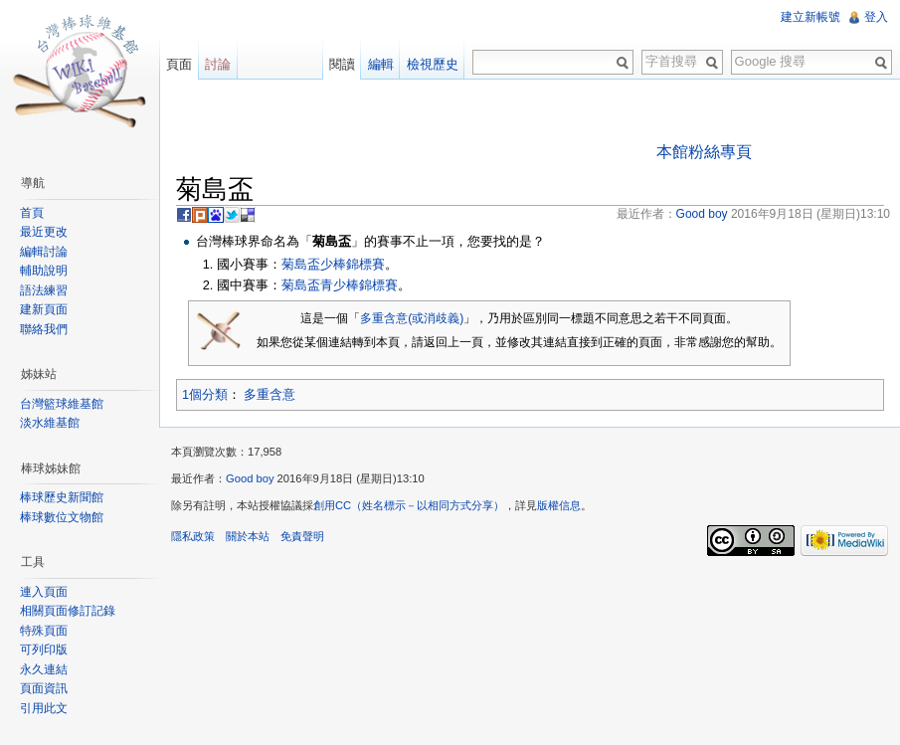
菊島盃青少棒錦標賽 (339, 285)
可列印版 (44, 649)
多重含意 (269, 394)
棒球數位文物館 (61, 517)
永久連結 (44, 669)
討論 (218, 64)
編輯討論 (44, 252)
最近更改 (44, 232)
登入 (876, 17)
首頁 (32, 213)
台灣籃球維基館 (61, 404)
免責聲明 (302, 536)
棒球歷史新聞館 (61, 497)
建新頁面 (44, 309)
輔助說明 (44, 271)
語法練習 (44, 290)
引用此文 (44, 708)
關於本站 (248, 536)
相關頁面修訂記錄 (67, 611)
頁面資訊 (44, 688)
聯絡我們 (44, 329)
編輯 (381, 64)
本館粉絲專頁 (704, 151)
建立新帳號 (810, 17)
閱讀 (342, 64)
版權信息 (559, 505)
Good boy (250, 478)
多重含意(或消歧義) (411, 318)
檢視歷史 (432, 64)
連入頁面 (44, 592)
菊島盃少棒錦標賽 (333, 264)
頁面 (179, 64)
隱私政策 (193, 536)
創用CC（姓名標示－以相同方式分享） (408, 505)
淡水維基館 (50, 423)
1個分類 (205, 394)
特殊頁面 (44, 631)
